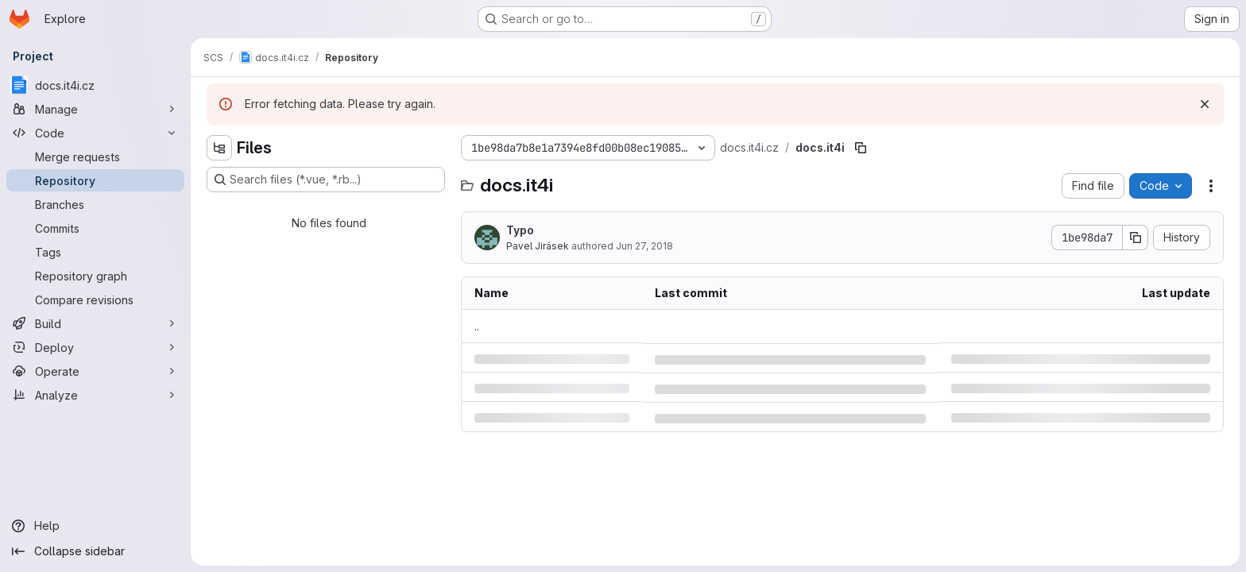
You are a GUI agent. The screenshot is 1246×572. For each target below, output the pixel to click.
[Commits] (95, 228)
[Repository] (95, 180)
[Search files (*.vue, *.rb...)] (326, 179)
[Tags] (95, 252)
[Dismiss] (1204, 104)
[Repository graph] (95, 276)
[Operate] (95, 371)
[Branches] (95, 204)
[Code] (95, 133)
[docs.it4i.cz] (95, 85)
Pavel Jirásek (537, 246)
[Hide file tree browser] (219, 147)
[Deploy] (95, 347)
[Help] (95, 526)
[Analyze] (95, 395)
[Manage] (95, 109)
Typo (520, 230)
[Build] (95, 323)
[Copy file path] (860, 147)
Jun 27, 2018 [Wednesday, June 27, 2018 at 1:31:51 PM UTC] (644, 246)
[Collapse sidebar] (95, 551)
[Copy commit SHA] (1135, 237)
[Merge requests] (95, 156)
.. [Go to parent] (476, 326)
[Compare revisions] (95, 299)
